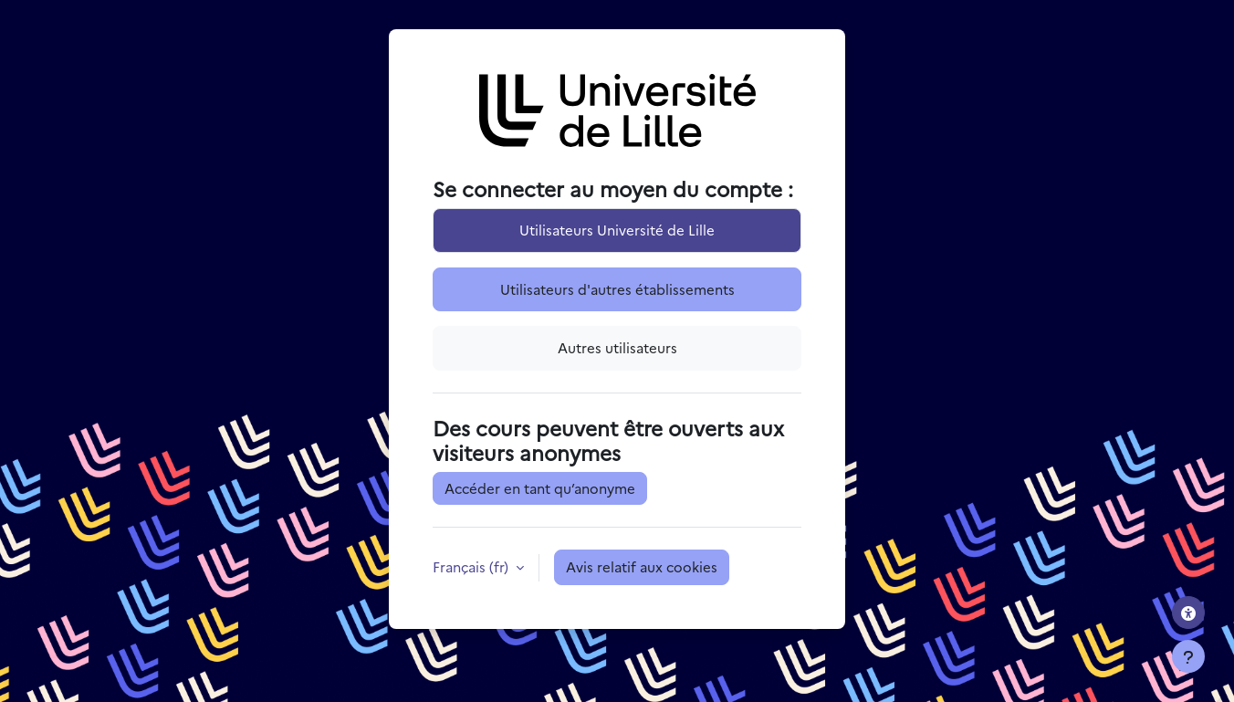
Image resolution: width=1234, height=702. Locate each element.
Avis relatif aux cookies (641, 566)
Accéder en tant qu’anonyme (539, 488)
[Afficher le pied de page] (1188, 656)
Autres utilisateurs (617, 347)
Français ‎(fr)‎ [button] (472, 566)
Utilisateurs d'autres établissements (617, 289)
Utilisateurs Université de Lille (617, 229)
